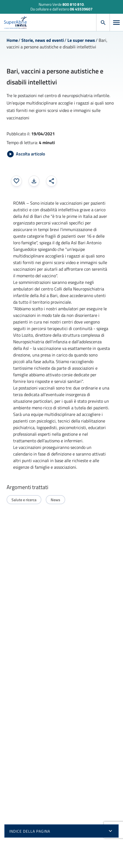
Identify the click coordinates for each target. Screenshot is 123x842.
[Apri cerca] (103, 22)
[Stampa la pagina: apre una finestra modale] (33, 180)
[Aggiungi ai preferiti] (16, 180)
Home (12, 40)
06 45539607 (81, 9)
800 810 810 (73, 4)
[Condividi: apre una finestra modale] (51, 180)
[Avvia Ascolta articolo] (26, 154)
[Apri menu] (116, 22)
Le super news (81, 40)
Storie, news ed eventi (42, 40)
